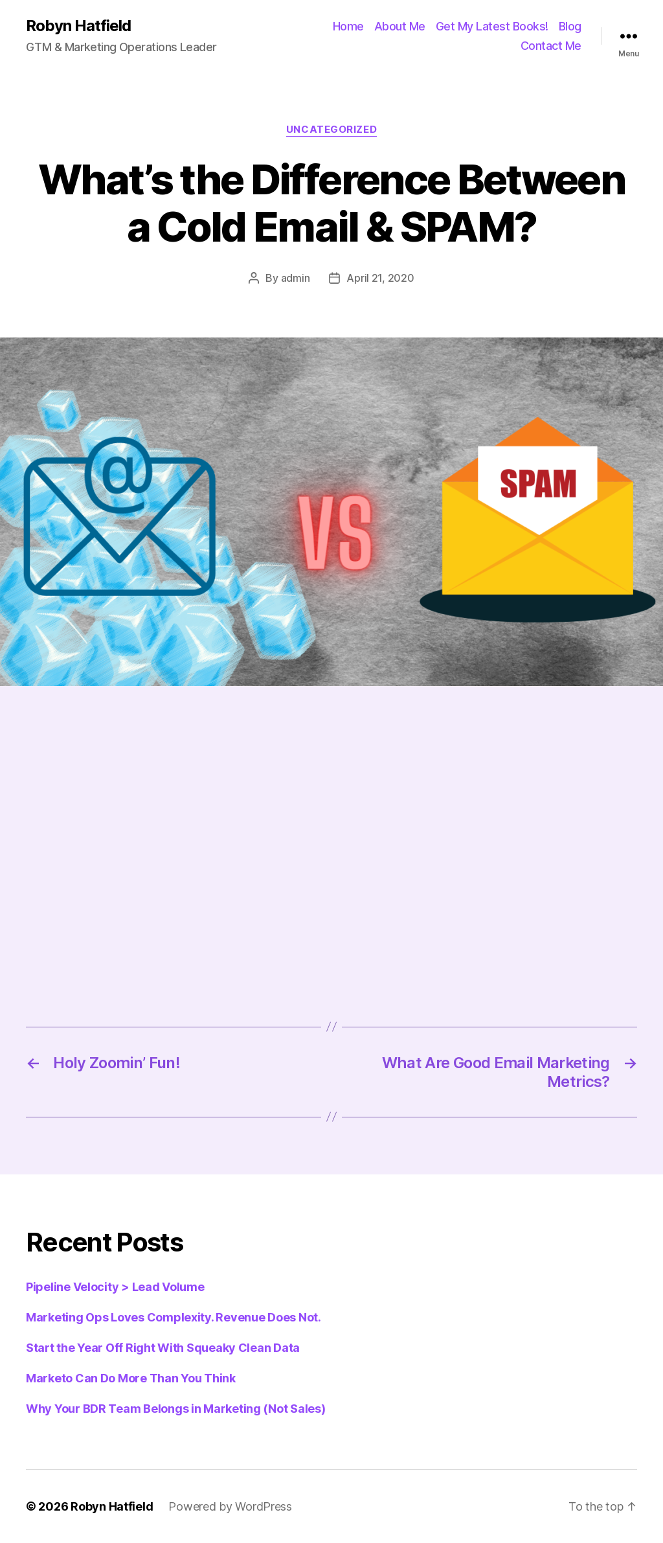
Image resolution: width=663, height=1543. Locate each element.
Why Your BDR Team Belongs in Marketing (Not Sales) (176, 1408)
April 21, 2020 (380, 277)
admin (295, 277)
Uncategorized (331, 129)
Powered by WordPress (230, 1506)
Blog (570, 26)
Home (348, 26)
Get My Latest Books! (492, 26)
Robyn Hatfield (78, 26)
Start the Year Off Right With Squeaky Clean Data (163, 1347)
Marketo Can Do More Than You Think (131, 1378)
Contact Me (551, 45)
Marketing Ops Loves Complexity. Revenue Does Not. (173, 1317)
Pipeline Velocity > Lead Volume (115, 1287)
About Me (399, 26)
